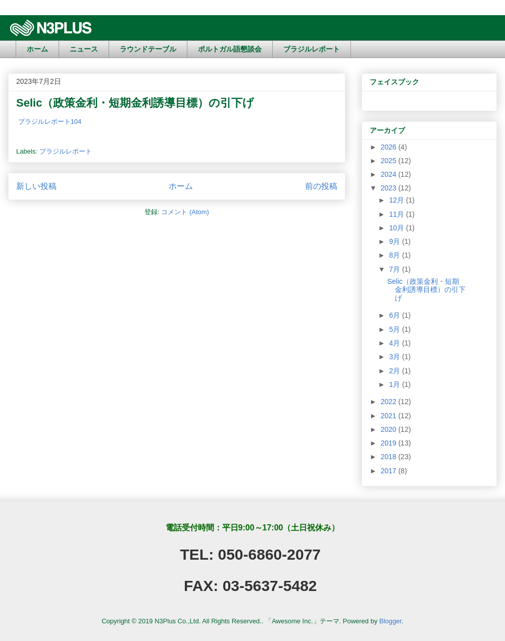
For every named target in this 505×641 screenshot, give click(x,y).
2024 (389, 174)
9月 (395, 241)
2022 (389, 402)
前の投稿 (321, 186)
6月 (395, 315)
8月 (395, 255)
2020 (389, 429)
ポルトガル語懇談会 (230, 49)
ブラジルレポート (311, 49)
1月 (395, 384)
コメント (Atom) (185, 212)
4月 (395, 343)
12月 (397, 200)
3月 (395, 357)
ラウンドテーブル (148, 49)
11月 (397, 214)
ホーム (37, 49)
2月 (395, 371)
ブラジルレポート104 (50, 121)
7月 (395, 269)
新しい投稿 (36, 186)
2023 (389, 188)
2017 (389, 471)
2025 (389, 161)
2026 (389, 147)
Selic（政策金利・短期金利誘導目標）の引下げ (135, 102)
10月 (397, 228)
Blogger (390, 621)
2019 (389, 443)
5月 (395, 329)
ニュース (84, 49)
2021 (389, 416)
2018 (389, 457)
